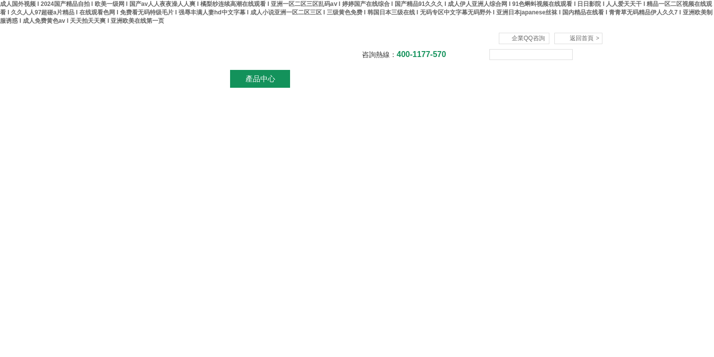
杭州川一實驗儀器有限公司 (226, 47)
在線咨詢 (498, 78)
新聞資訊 (320, 78)
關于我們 (201, 78)
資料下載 (379, 78)
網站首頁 (141, 78)
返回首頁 (584, 38)
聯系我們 (558, 78)
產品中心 (260, 78)
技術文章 (439, 78)
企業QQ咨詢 (528, 38)
